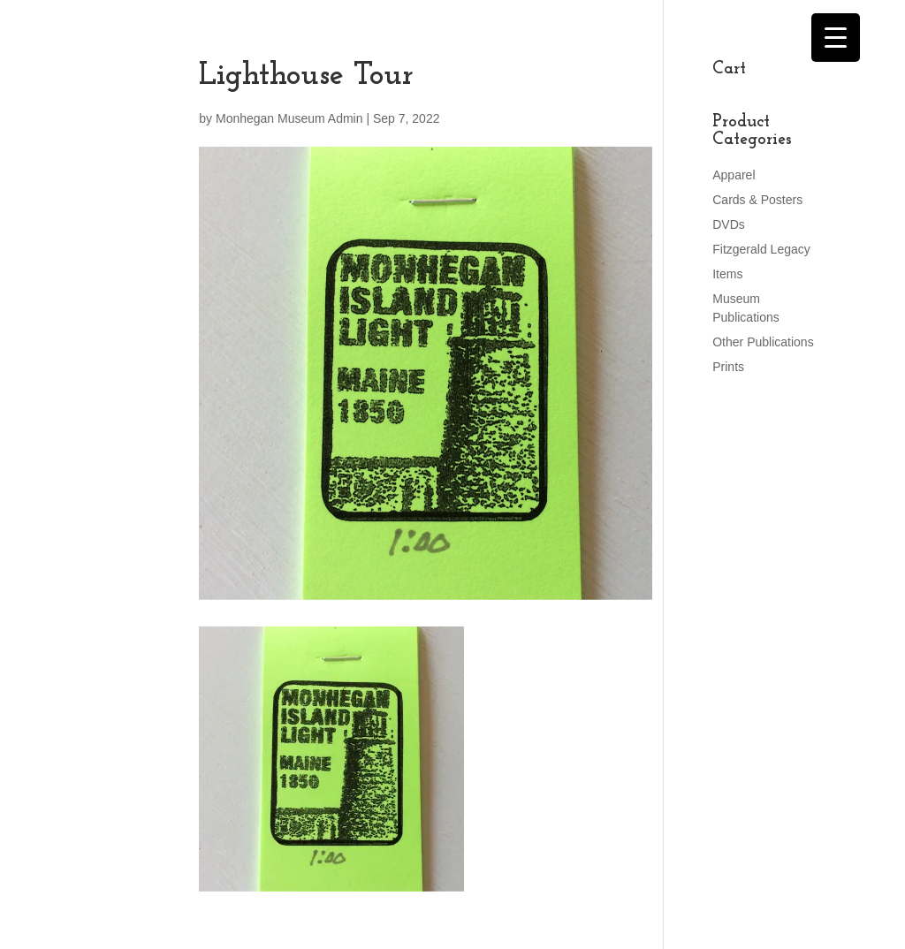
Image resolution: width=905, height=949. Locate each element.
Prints (728, 367)
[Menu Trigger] (835, 37)
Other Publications (762, 342)
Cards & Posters (757, 200)
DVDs (728, 224)
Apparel (733, 175)
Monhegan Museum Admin (289, 118)
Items (727, 274)
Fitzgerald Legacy (761, 249)
